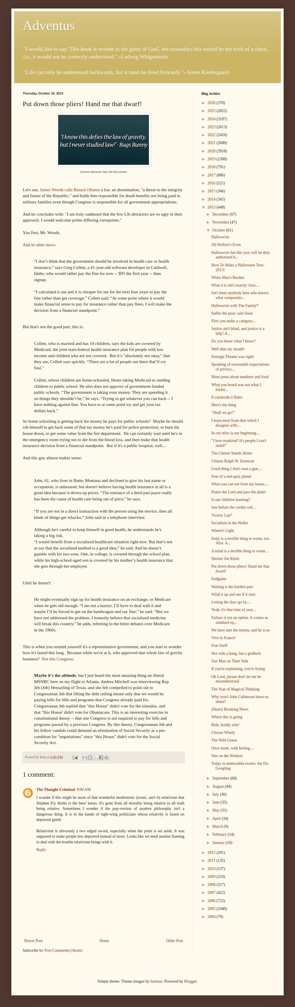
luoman (156, 981)
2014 (212, 199)
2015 (212, 191)
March (218, 826)
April (217, 818)
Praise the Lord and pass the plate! (238, 492)
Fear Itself (219, 645)
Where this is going (226, 717)
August (218, 786)
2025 (212, 111)
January (219, 842)
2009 (212, 877)
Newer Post (33, 941)
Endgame (218, 579)
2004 (212, 917)
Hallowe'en (220, 237)
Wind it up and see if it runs (233, 594)
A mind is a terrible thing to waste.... (240, 551)
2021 (212, 143)
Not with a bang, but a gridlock (236, 653)
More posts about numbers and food (240, 377)
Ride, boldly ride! (225, 725)
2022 (212, 135)
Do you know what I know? (233, 341)
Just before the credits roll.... (233, 507)
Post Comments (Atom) (63, 950)
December (220, 214)
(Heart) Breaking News (229, 709)
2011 (212, 860)
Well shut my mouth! (228, 349)
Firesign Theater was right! (232, 357)
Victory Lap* (221, 515)
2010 (212, 869)
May (216, 810)
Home (104, 941)
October (219, 230)
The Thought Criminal (55, 789)
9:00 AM (84, 789)
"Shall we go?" (223, 412)
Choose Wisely (223, 732)
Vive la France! (223, 638)
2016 (212, 183)
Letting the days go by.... (230, 602)
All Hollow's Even (226, 245)
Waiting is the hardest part (232, 587)
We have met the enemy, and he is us (240, 630)
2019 (212, 159)
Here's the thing (223, 405)
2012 (212, 852)
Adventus (49, 25)
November (221, 222)
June (216, 802)
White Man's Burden (227, 277)
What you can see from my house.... (239, 484)
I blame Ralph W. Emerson (232, 461)
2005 (212, 909)
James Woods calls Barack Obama (70, 189)
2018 (212, 167)
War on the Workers (227, 756)
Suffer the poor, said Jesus (232, 313)
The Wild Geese (224, 740)
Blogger (190, 981)
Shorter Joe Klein (225, 559)
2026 (212, 103)
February (219, 834)
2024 (212, 119)
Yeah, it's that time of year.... (234, 610)
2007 (212, 892)
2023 (212, 127)
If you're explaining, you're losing (238, 669)
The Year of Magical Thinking (235, 689)
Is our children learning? (230, 500)
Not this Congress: (58, 658)
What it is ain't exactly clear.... (235, 285)
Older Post (174, 941)
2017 (212, 175)
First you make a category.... (233, 321)
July (216, 794)
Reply (41, 850)
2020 (212, 151)
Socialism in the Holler (229, 523)
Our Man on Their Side (229, 661)
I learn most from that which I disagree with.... (235, 422)
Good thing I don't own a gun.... (236, 469)
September (221, 778)
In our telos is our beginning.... (235, 433)
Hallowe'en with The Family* (235, 306)
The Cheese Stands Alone (231, 453)
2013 (212, 207)
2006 (212, 901)
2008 (212, 884)
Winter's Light (222, 530)
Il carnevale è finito (226, 397)
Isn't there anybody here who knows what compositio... (240, 295)
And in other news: (39, 244)
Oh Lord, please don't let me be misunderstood (236, 679)
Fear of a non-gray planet (231, 476)
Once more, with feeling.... (232, 748)
